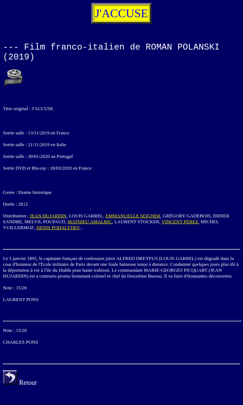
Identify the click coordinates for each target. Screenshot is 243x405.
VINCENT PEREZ (180, 221)
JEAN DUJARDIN (48, 215)
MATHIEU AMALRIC (90, 221)
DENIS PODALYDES (58, 227)
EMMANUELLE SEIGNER (133, 215)
